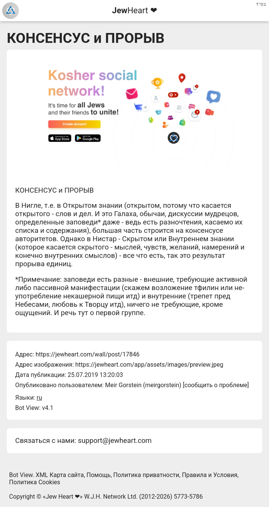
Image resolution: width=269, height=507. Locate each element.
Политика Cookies (34, 482)
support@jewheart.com (114, 440)
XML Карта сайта (60, 475)
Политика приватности (146, 475)
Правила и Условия (209, 475)
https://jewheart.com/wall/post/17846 (88, 354)
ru (39, 397)
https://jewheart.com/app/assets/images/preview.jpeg (149, 364)
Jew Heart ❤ (63, 496)
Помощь (98, 475)
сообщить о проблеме (215, 385)
